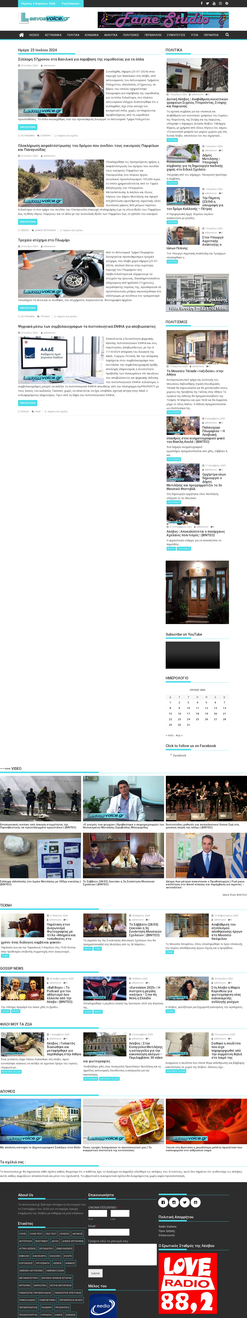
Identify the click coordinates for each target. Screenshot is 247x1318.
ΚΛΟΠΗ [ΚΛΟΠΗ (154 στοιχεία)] (68, 1216)
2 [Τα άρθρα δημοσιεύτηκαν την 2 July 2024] (179, 681)
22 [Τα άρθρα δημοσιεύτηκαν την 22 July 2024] (170, 698)
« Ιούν (170, 714)
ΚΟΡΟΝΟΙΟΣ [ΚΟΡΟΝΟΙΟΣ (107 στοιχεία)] (26, 1224)
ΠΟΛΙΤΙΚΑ (73, 35)
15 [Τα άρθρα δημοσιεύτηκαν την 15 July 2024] (170, 692)
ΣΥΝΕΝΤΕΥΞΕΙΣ (176, 35)
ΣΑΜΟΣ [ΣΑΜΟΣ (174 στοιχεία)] (59, 1275)
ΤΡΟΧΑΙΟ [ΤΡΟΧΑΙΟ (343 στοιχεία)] (54, 1283)
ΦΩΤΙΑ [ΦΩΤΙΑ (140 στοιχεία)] (66, 1283)
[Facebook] (164, 1163)
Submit (95, 1234)
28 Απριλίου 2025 (213, 950)
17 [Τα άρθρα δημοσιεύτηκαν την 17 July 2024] (188, 692)
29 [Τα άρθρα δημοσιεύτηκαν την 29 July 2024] (170, 703)
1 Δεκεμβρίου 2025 (49, 1002)
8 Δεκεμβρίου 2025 (207, 407)
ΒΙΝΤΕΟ (171, 527)
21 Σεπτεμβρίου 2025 (208, 494)
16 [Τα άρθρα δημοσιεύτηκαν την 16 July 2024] (179, 692)
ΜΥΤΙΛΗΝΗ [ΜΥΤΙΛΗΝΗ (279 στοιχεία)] (24, 1246)
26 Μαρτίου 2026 (131, 894)
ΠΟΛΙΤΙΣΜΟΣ (131, 35)
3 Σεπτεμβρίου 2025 (133, 1002)
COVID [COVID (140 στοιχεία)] (22, 1194)
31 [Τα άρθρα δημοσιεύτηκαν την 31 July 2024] (188, 703)
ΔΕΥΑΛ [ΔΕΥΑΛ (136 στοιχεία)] (55, 1201)
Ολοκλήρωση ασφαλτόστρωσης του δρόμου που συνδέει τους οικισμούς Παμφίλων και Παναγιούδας (88, 147)
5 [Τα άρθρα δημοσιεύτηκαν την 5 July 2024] (206, 681)
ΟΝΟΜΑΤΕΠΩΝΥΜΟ (103, 1168)
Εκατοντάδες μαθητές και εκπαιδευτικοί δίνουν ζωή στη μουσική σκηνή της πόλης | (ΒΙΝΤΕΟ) (202, 805)
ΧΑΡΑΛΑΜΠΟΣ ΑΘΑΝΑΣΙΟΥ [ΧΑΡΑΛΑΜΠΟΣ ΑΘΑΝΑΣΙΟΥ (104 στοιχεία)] (33, 1290)
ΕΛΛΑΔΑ (25, 411)
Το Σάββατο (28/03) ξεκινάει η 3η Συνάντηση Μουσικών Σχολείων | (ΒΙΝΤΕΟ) (119, 862)
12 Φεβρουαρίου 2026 (216, 894)
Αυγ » (179, 714)
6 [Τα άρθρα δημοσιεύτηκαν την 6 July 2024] (215, 681)
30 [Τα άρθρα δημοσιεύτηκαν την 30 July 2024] (179, 703)
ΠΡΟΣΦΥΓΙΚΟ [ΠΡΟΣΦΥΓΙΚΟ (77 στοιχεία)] (62, 1268)
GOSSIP (5, 975)
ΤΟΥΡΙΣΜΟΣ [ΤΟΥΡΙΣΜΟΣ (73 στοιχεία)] (39, 1283)
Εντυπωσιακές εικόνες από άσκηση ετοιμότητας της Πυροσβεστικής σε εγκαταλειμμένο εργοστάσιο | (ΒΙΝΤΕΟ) (38, 805)
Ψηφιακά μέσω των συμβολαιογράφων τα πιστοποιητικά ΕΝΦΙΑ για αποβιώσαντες (87, 326)
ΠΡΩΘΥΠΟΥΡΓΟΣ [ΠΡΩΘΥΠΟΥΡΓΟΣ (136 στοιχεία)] (28, 1275)
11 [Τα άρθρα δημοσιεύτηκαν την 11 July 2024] (197, 686)
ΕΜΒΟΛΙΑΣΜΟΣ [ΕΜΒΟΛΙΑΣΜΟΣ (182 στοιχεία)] (64, 1209)
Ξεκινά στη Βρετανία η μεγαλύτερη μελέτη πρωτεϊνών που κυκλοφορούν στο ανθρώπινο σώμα (204, 1110)
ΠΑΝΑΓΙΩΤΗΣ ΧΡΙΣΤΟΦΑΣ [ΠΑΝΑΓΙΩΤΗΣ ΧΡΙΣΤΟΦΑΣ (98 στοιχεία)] (68, 1253)
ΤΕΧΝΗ (5, 927)
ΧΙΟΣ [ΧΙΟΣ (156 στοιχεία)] (53, 1290)
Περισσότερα (28, 127)
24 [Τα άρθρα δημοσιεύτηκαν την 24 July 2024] (188, 698)
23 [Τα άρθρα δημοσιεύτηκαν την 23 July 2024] (179, 698)
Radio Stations (168, 1187)
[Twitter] (185, 1163)
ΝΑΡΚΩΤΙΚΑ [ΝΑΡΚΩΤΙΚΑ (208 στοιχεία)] (40, 1246)
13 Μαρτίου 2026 (177, 355)
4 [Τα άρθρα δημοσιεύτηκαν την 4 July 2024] (197, 681)
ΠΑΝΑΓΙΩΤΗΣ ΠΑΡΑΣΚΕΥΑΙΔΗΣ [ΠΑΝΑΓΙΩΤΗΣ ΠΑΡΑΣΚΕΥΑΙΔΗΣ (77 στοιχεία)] (35, 1253)
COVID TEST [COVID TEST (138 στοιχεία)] (36, 1194)
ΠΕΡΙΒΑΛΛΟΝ (153, 35)
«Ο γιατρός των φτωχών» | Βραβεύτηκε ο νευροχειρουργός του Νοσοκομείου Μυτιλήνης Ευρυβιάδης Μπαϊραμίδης (123, 805)
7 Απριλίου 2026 (177, 94)
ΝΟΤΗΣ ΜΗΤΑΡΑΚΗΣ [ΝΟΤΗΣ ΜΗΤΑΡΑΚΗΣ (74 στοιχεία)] (61, 1246)
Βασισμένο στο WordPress (93, 1312)
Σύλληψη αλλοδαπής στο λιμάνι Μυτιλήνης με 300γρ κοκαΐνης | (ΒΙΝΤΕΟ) (40, 862)
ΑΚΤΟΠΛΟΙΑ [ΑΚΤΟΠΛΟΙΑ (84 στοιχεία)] (25, 1201)
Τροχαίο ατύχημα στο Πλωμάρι (44, 240)
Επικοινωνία (167, 1196)
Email (93, 1187)
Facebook (179, 734)
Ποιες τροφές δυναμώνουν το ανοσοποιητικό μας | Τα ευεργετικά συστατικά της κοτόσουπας (117, 1110)
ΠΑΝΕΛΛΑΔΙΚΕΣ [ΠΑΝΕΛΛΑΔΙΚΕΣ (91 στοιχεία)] (27, 1261)
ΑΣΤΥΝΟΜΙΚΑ (53, 35)
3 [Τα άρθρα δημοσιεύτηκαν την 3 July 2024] (188, 681)
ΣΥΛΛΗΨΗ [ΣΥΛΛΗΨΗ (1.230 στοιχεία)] (24, 1283)
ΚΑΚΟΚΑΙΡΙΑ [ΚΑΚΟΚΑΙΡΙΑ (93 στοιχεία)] (39, 1216)
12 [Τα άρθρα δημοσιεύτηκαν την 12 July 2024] (206, 686)
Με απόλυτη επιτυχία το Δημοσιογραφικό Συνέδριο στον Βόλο (40, 1108)
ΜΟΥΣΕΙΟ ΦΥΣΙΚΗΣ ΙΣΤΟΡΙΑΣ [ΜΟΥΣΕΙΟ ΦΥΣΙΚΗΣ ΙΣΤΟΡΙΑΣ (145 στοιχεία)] (57, 1238)
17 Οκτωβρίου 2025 (207, 454)
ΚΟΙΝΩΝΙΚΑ (92, 35)
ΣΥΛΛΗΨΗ (46, 135)
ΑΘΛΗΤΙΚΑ (110, 35)
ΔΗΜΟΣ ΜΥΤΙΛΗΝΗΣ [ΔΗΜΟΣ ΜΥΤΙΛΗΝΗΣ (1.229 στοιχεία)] (73, 1201)
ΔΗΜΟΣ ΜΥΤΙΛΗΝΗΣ (45, 230)
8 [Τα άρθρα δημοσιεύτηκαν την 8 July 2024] (170, 686)
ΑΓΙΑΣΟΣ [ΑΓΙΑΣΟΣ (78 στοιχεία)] (64, 1194)
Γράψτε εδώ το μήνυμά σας (109, 1202)
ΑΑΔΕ (38, 411)
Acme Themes (162, 1312)
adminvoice (48, 65)
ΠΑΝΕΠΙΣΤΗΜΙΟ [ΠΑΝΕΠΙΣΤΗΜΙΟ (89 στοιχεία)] (47, 1261)
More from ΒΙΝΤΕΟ (235, 873)
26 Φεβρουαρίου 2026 (51, 950)
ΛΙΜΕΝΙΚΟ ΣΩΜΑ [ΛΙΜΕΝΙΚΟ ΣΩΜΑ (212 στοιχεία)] (55, 1231)
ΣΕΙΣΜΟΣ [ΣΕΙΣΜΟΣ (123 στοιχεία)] (71, 1275)
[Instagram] (174, 1163)
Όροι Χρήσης (167, 1191)
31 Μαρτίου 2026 (48, 894)
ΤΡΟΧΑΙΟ (45, 316)
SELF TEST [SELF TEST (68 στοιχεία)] (51, 1194)
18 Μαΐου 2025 (130, 950)
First (90, 1180)
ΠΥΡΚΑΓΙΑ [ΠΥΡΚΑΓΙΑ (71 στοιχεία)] (46, 1275)
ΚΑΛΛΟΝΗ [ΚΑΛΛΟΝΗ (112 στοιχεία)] (55, 1216)
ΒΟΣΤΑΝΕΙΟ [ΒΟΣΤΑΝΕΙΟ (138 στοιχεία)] (42, 1201)
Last (113, 1180)
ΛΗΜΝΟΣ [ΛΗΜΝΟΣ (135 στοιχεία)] (70, 1224)
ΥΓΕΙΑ (194, 35)
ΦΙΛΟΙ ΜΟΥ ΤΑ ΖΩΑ (11, 1039)
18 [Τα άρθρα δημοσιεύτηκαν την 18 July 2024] (197, 692)
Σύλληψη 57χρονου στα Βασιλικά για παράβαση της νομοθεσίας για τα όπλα (81, 59)
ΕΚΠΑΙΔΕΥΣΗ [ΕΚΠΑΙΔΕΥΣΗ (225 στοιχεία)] (46, 1209)
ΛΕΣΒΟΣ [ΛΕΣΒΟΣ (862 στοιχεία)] (57, 1224)
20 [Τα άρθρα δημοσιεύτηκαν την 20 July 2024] (215, 692)
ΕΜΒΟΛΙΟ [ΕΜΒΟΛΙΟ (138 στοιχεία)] (24, 1216)
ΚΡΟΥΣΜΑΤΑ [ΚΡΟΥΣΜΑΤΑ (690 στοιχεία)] (43, 1224)
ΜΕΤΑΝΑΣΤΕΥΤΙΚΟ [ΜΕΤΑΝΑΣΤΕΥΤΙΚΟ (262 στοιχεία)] (28, 1238)
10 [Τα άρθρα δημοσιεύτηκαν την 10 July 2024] (188, 686)
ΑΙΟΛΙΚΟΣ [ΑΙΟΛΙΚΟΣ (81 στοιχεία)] (77, 1194)
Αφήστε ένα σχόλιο (68, 135)
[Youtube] (196, 1163)
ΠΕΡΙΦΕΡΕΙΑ (211, 35)
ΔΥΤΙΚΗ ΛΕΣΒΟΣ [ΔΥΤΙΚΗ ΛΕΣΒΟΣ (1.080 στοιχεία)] (27, 1209)
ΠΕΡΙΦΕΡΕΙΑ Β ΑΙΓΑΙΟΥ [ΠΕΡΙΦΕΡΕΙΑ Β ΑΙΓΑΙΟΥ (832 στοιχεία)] (71, 1261)
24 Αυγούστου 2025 (215, 1002)
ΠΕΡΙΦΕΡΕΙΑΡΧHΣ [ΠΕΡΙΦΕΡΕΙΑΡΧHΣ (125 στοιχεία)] (28, 1268)
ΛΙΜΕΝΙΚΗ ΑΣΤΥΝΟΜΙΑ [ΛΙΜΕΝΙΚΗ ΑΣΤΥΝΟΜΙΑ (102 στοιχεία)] (31, 1231)
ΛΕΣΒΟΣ (34, 35)
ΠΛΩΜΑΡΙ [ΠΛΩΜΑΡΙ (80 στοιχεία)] (46, 1268)
